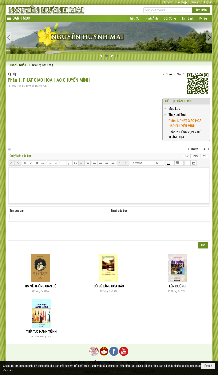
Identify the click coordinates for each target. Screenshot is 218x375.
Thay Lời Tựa (177, 115)
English (208, 2)
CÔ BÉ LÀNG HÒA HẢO (109, 286)
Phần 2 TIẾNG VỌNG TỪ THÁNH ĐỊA (184, 134)
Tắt (186, 155)
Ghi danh (167, 2)
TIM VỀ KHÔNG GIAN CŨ (40, 286)
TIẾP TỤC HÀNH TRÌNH (178, 101)
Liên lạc (195, 2)
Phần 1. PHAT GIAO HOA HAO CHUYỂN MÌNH (184, 123)
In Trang (9, 149)
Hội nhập (181, 2)
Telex (195, 155)
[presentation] (38, 231)
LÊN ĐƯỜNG (177, 286)
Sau (179, 74)
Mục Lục (174, 109)
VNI (204, 155)
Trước (169, 74)
